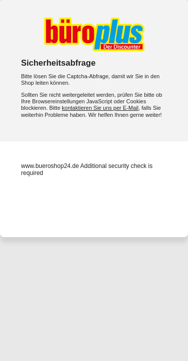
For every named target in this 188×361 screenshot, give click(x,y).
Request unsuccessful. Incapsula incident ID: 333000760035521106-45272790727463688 (94, 180)
